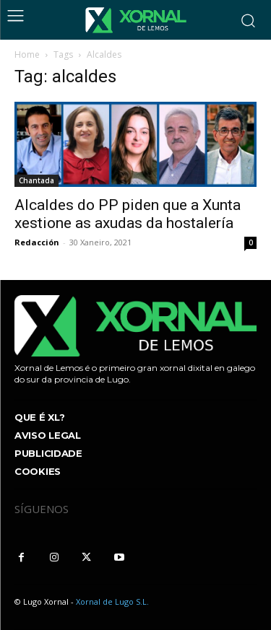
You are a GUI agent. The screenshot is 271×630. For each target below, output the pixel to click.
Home (27, 54)
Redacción (36, 242)
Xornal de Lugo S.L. (112, 601)
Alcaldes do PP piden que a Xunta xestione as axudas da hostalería (127, 214)
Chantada (36, 180)
